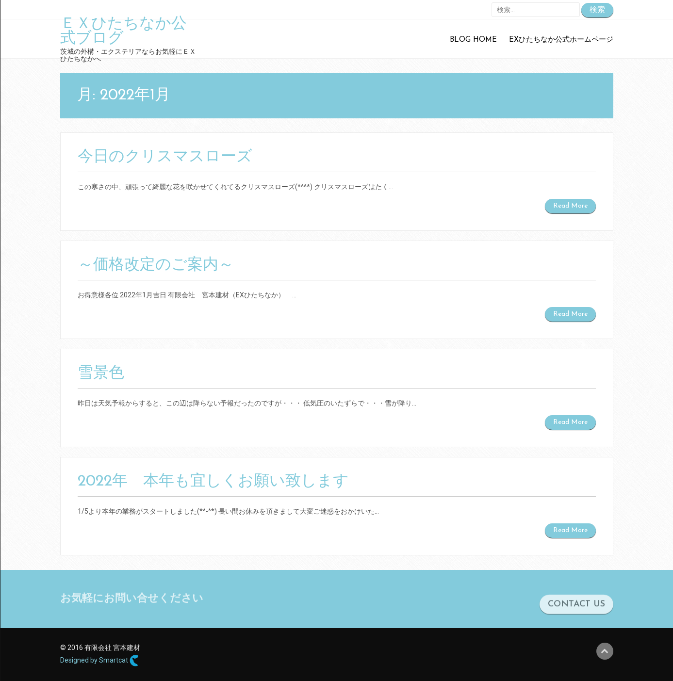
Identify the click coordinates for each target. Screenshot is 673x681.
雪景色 (101, 373)
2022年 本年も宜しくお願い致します (213, 481)
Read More (570, 206)
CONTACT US (576, 607)
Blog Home (473, 40)
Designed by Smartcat (99, 660)
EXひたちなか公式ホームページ (561, 40)
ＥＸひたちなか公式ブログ (123, 31)
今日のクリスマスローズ (165, 157)
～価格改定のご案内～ (156, 265)
